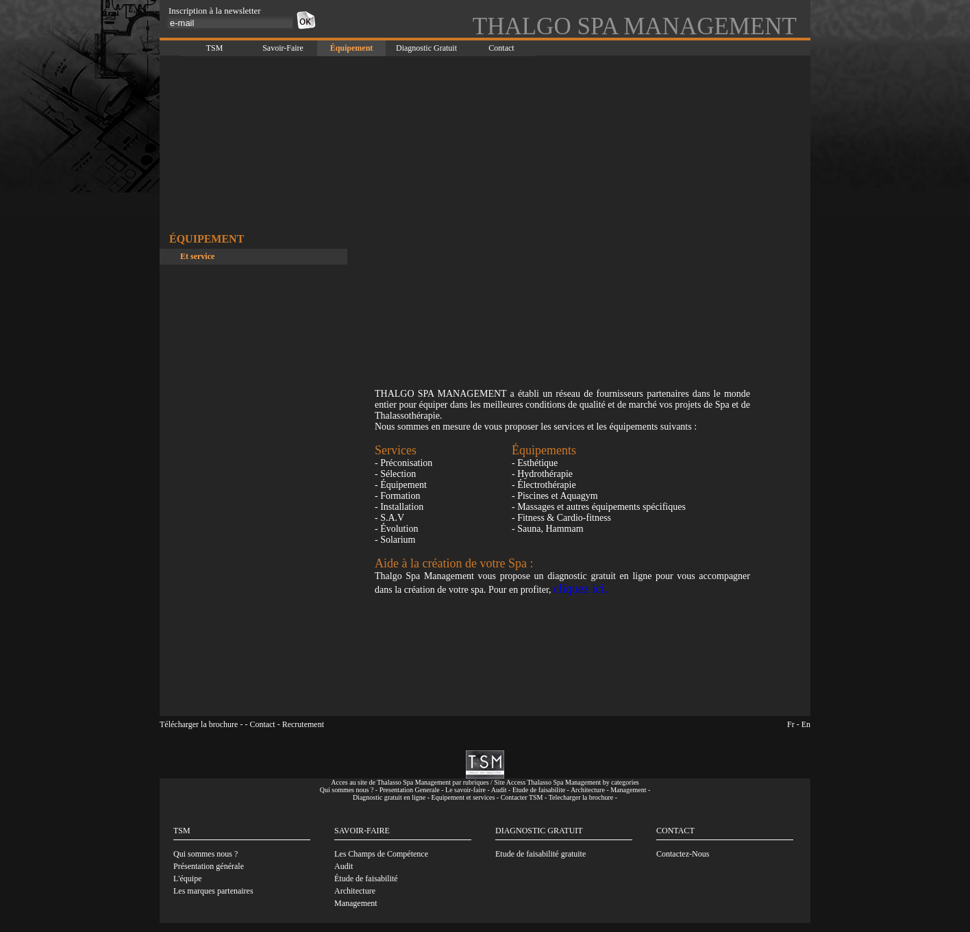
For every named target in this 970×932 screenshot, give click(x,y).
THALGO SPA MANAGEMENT (635, 26)
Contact (501, 48)
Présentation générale (208, 866)
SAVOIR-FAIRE (362, 830)
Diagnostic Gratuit (426, 48)
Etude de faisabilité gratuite (540, 854)
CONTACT (675, 830)
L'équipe (187, 878)
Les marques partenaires (213, 891)
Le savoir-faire (465, 790)
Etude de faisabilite (538, 790)
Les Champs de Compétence (381, 854)
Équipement (351, 48)
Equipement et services (463, 797)
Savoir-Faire (282, 48)
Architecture (588, 790)
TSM (214, 48)
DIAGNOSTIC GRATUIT (539, 830)
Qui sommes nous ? (347, 790)
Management (628, 790)
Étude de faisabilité (366, 878)
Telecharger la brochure (581, 797)
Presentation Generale (410, 790)
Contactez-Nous (682, 854)
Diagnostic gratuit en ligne (389, 797)
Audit (499, 790)
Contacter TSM (522, 797)
